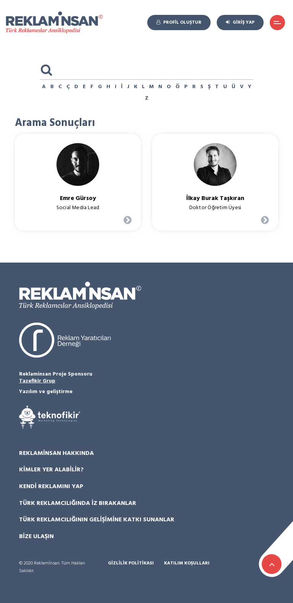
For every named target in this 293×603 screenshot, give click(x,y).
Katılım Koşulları (186, 563)
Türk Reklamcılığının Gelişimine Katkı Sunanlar (96, 520)
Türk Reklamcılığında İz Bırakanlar (77, 503)
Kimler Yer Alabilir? (51, 470)
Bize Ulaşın (36, 537)
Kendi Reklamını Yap (51, 487)
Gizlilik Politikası (131, 563)
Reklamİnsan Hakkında (56, 453)
